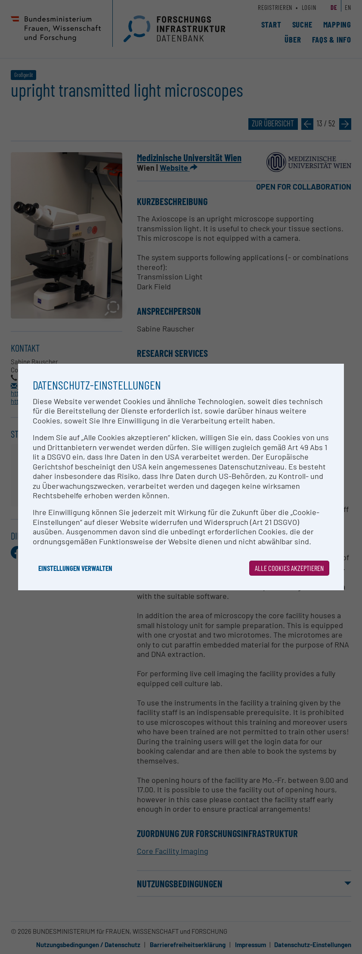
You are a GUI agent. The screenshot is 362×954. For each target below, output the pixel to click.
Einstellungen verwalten (75, 568)
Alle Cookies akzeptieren (289, 568)
